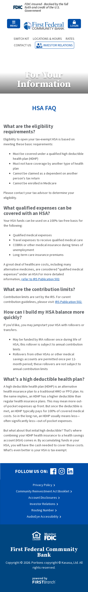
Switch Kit (21, 38)
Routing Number (42, 510)
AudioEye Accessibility (42, 516)
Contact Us (22, 45)
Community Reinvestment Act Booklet (42, 491)
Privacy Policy (42, 485)
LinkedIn (70, 471)
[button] (14, 23)
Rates (70, 38)
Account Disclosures (42, 497)
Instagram (62, 471)
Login (74, 23)
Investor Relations (58, 45)
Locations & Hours (47, 38)
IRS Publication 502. (68, 302)
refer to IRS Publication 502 (40, 279)
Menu (13, 23)
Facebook (53, 471)
